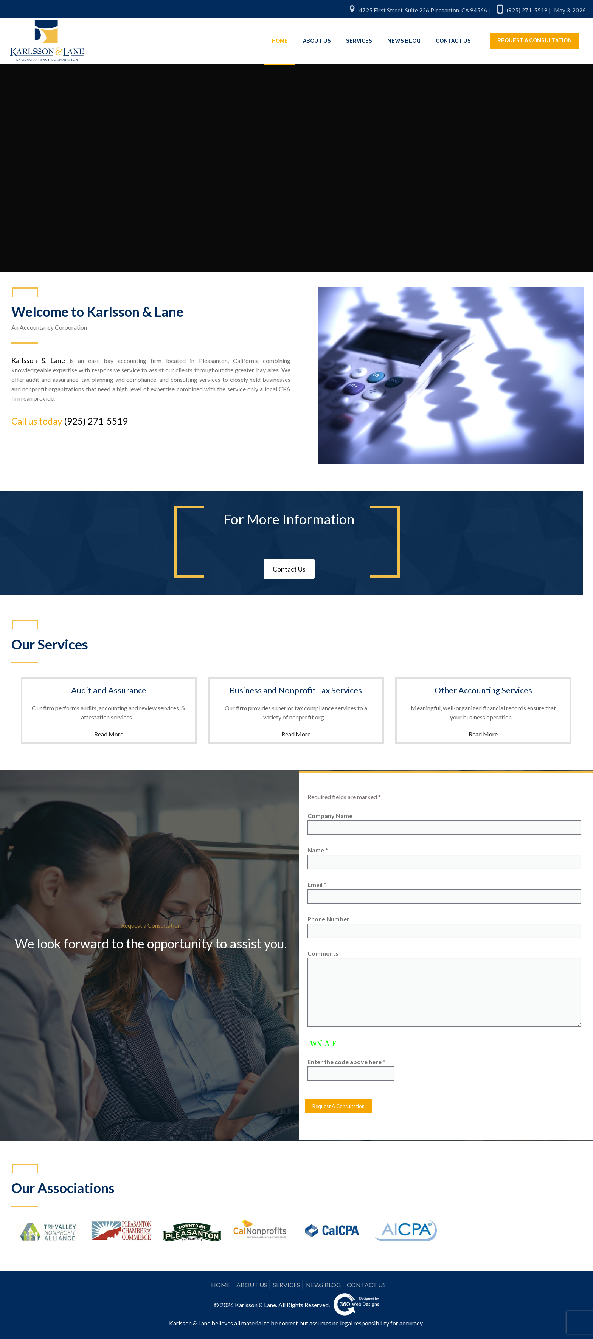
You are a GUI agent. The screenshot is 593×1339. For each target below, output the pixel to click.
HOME (220, 1284)
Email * (444, 892)
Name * (444, 857)
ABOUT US (251, 1284)
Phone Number (444, 926)
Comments (444, 988)
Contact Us (289, 569)
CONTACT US (366, 1284)
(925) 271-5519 (96, 420)
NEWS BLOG (323, 1284)
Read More (108, 734)
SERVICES (286, 1284)
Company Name (444, 823)
